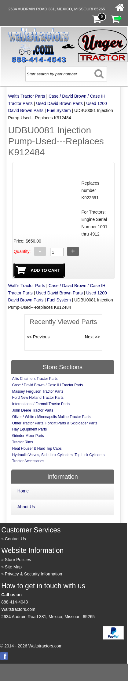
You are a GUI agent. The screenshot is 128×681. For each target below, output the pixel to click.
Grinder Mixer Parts (28, 436)
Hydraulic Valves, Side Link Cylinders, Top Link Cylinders (58, 455)
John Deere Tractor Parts (32, 410)
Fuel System (59, 110)
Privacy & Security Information (33, 573)
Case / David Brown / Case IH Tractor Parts (47, 385)
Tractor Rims (22, 442)
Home (23, 490)
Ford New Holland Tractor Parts (38, 397)
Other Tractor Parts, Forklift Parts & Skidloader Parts (54, 423)
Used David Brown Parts (59, 103)
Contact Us (15, 538)
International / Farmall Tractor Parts (41, 404)
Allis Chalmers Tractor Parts (35, 379)
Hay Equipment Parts (29, 429)
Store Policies (18, 559)
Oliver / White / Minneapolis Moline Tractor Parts (51, 417)
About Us (26, 506)
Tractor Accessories (28, 461)
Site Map (13, 566)
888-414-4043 (14, 602)
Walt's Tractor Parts (26, 96)
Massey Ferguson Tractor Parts (37, 391)
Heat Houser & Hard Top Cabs (37, 448)
